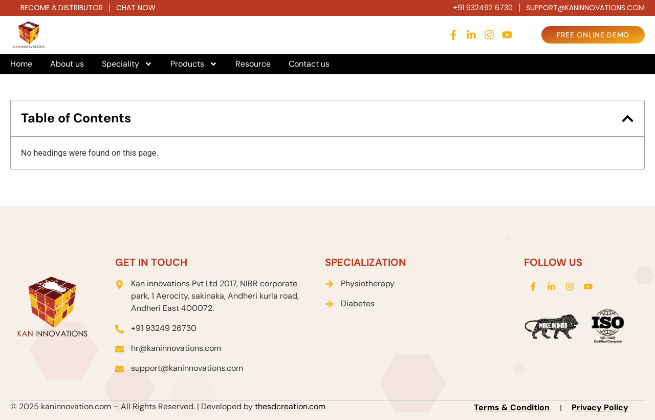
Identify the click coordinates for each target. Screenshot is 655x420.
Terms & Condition (512, 407)
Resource (253, 64)
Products (193, 64)
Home (21, 64)
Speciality (127, 64)
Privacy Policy (600, 407)
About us (67, 64)
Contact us (309, 64)
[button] (627, 118)
